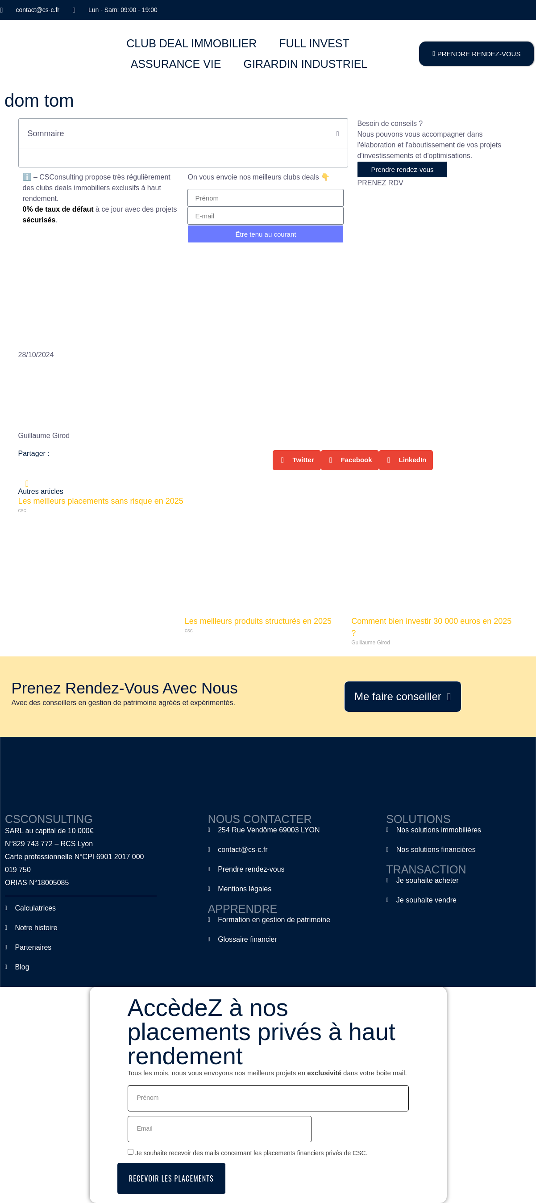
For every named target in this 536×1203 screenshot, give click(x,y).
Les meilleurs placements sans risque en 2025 (100, 501)
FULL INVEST (314, 43)
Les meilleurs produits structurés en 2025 (258, 621)
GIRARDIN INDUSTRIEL (305, 64)
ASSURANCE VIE (176, 64)
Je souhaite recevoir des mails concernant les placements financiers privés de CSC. (251, 1152)
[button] (338, 134)
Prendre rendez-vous (402, 169)
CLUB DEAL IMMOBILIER (191, 43)
